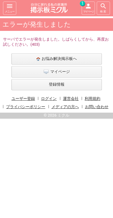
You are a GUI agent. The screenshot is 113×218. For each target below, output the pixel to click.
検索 (103, 7)
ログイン (49, 98)
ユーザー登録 (23, 98)
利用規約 (92, 98)
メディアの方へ (65, 106)
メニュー (9, 7)
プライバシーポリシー (25, 106)
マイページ (88, 7)
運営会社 (71, 98)
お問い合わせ (96, 106)
